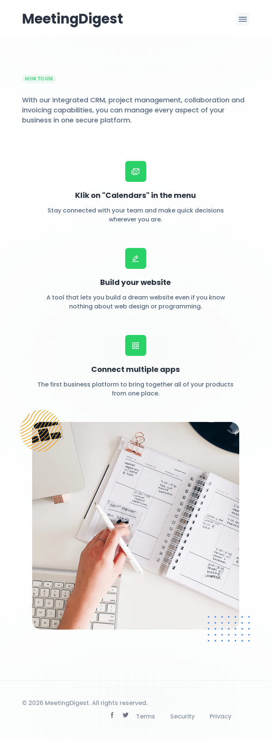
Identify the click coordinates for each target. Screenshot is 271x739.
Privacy (220, 716)
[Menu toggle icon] (242, 19)
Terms (145, 716)
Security (182, 716)
